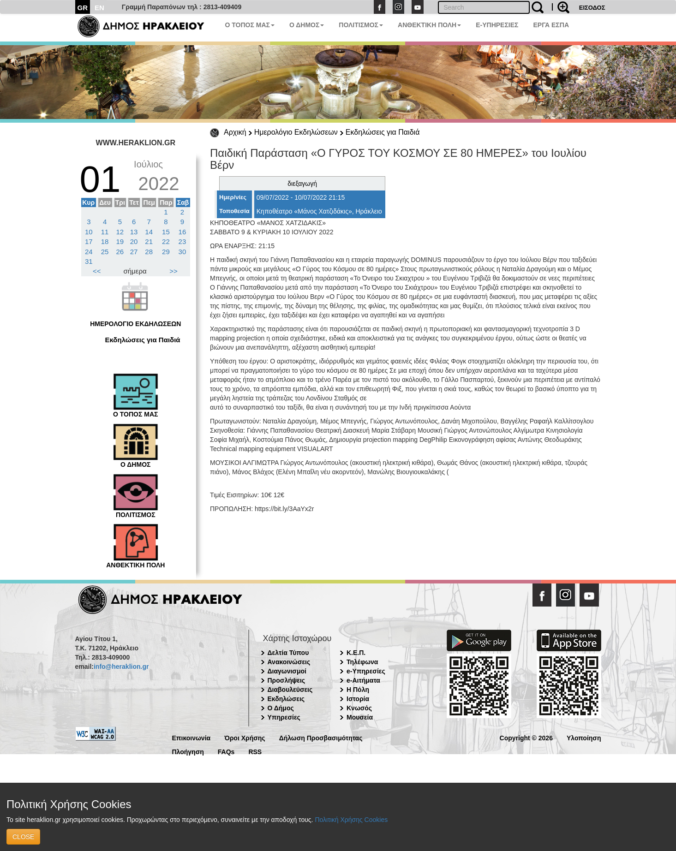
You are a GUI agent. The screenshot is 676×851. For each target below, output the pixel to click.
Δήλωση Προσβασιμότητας (321, 737)
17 (89, 241)
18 (105, 241)
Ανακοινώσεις (289, 662)
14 (149, 232)
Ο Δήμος (281, 708)
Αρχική (235, 132)
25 (105, 252)
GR (83, 8)
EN (99, 8)
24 (89, 252)
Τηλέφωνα (362, 662)
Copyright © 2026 (526, 737)
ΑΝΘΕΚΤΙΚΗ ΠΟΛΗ (429, 25)
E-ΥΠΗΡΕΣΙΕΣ (497, 25)
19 (120, 241)
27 (134, 252)
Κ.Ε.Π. (356, 652)
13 (134, 232)
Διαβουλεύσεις (290, 689)
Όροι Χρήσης (244, 737)
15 (166, 232)
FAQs (226, 751)
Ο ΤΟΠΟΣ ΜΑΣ (250, 25)
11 (105, 232)
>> (173, 271)
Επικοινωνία (191, 737)
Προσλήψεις (286, 680)
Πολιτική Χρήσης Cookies (351, 819)
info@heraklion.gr (121, 666)
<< (97, 271)
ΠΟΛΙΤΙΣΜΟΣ (361, 25)
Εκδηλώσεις (286, 698)
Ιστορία (358, 698)
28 (149, 252)
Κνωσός (359, 708)
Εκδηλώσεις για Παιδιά (383, 132)
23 (182, 241)
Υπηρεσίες (284, 717)
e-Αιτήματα (363, 680)
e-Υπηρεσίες (366, 671)
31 (89, 261)
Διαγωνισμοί (287, 671)
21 (149, 241)
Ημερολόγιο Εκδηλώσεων (296, 132)
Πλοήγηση (188, 751)
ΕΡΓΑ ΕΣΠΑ (551, 25)
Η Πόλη (358, 689)
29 (166, 252)
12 (120, 232)
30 (182, 252)
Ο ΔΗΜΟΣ (306, 25)
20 (134, 241)
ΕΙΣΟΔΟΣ (592, 7)
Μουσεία (360, 717)
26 (120, 252)
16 (182, 232)
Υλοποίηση (584, 737)
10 (89, 232)
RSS (255, 751)
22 (166, 241)
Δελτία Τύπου (288, 652)
